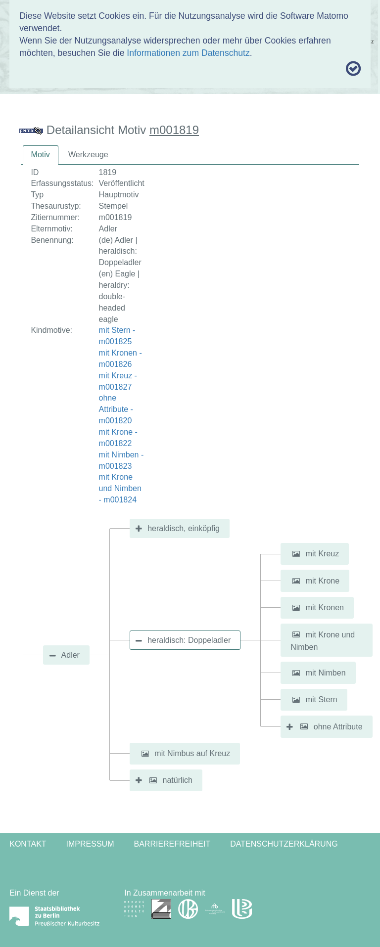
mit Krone (322, 581)
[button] (295, 553)
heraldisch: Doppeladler (189, 640)
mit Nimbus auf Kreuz (192, 753)
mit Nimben (326, 673)
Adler (70, 655)
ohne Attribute (338, 726)
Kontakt (27, 844)
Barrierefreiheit (172, 844)
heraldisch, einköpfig (183, 528)
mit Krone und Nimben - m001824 (120, 488)
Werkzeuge (88, 154)
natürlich (177, 780)
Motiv (40, 154)
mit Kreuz (322, 553)
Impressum (90, 844)
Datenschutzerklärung (284, 844)
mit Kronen (325, 607)
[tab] (40, 155)
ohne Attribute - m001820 (116, 409)
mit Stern (321, 699)
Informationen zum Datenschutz (188, 53)
